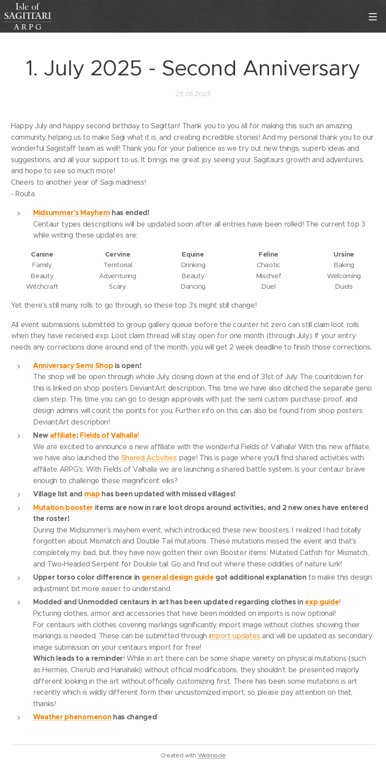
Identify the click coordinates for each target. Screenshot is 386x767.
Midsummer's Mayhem (71, 212)
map (92, 494)
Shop (104, 365)
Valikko (373, 16)
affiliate (63, 435)
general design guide (178, 577)
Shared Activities (149, 458)
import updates (234, 636)
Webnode (212, 755)
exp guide (322, 602)
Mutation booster (63, 507)
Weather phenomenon (72, 717)
